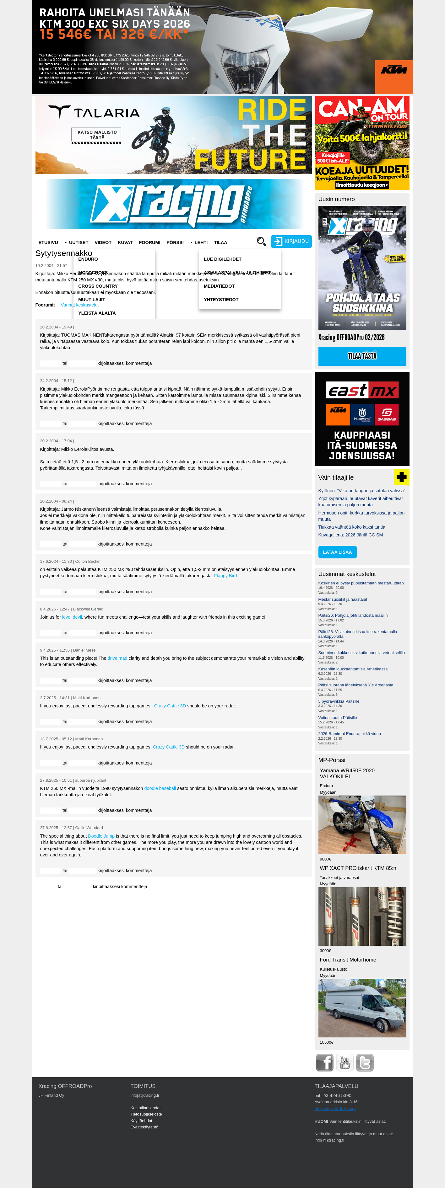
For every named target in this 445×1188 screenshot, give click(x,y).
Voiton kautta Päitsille (337, 717)
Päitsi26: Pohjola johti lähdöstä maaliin (353, 615)
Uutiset (79, 242)
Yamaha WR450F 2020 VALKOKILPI (347, 774)
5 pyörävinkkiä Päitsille (339, 701)
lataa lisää (337, 552)
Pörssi (174, 242)
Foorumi (149, 242)
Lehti (201, 242)
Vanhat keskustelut (80, 304)
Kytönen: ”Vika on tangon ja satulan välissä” (361, 490)
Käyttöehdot (141, 1120)
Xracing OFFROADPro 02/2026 (351, 337)
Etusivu (48, 242)
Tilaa (220, 242)
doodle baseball (160, 788)
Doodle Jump (101, 836)
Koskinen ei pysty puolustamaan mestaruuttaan (361, 583)
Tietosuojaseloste (146, 1114)
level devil (72, 617)
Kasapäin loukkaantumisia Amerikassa (353, 669)
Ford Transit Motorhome (348, 960)
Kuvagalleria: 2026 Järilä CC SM (350, 534)
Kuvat (125, 242)
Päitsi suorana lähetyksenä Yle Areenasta (355, 685)
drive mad (117, 658)
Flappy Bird (225, 575)
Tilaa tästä (362, 356)
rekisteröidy (79, 363)
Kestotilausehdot (146, 1107)
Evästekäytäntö (145, 1127)
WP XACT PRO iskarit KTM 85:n (358, 868)
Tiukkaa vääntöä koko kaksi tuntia (351, 527)
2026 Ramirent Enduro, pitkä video (349, 733)
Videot (103, 242)
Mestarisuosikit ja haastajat (342, 599)
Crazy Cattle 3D (170, 705)
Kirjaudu (48, 363)
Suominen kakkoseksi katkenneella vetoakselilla (361, 652)
